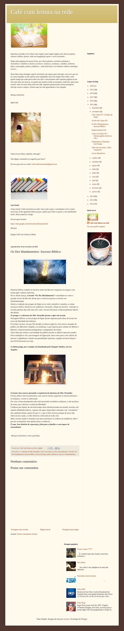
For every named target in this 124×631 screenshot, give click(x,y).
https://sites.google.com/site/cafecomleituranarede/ (29, 224)
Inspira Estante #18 (99, 130)
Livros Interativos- (99, 153)
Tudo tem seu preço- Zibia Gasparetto (101, 149)
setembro (95, 162)
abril (94, 180)
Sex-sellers (81, 562)
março (94, 184)
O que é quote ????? (84, 549)
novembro (96, 112)
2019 (92, 90)
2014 (92, 196)
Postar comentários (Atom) (27, 534)
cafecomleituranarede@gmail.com (44, 164)
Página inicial (45, 530)
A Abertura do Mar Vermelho (30, 452)
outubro (95, 158)
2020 (92, 86)
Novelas (71, 452)
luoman (66, 619)
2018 (92, 93)
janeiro (95, 192)
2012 (92, 204)
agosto (94, 166)
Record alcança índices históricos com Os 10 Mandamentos (56, 454)
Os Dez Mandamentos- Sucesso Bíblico (100, 125)
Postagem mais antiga (70, 530)
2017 (92, 97)
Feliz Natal (81, 603)
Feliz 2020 (81, 589)
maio (94, 177)
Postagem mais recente (19, 530)
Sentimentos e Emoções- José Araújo (101, 143)
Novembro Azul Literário (86, 576)
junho (94, 173)
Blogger (84, 619)
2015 (92, 105)
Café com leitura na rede (42, 11)
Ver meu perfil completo (96, 227)
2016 (92, 101)
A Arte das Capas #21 (100, 121)
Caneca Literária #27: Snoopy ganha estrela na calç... (102, 136)
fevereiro (95, 188)
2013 (92, 200)
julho (94, 169)
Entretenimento (63, 452)
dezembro (96, 108)
